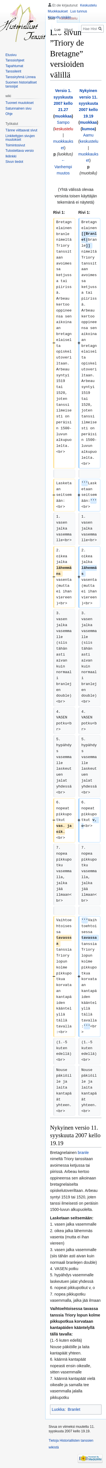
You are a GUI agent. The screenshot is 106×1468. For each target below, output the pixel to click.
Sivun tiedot (14, 162)
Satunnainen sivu (18, 108)
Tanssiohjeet (14, 60)
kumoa (88, 129)
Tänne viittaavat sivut (21, 130)
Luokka (58, 1409)
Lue (55, 29)
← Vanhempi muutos (63, 166)
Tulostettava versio (19, 151)
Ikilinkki (10, 156)
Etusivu (10, 55)
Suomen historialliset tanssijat (21, 84)
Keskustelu (88, 5)
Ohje (8, 114)
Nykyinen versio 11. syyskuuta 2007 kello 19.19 (88, 103)
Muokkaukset (58, 11)
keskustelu (64, 129)
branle (83, 1152)
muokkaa (63, 116)
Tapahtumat (14, 66)
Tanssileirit (13, 71)
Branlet (74, 1409)
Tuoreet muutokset (19, 103)
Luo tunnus (78, 11)
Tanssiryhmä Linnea (20, 77)
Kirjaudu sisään (59, 17)
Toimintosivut (15, 145)
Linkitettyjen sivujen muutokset (20, 138)
